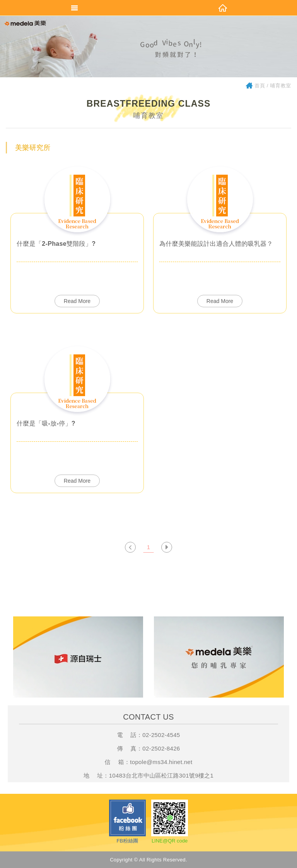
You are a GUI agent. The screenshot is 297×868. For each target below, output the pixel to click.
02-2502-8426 (161, 748)
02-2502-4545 (161, 735)
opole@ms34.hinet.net (162, 762)
